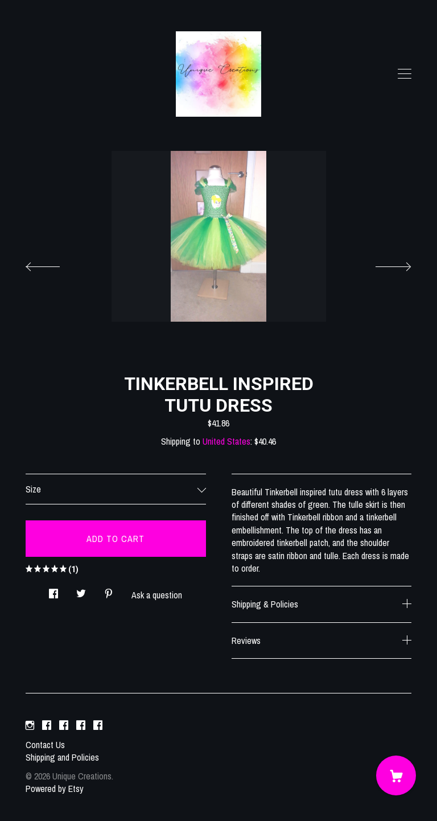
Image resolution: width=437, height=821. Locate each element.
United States (226, 441)
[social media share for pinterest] (108, 591)
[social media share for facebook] (53, 591)
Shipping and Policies (62, 757)
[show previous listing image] (54, 263)
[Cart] (396, 775)
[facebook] (46, 725)
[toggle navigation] (404, 74)
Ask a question (156, 595)
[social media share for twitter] (81, 591)
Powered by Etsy (55, 788)
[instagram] (30, 725)
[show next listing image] (382, 263)
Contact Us (45, 744)
